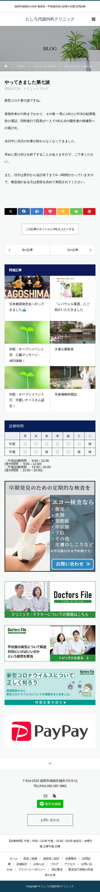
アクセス (69, 864)
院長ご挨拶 (30, 858)
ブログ (54, 864)
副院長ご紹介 (51, 858)
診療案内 (71, 858)
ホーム (14, 858)
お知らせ (38, 864)
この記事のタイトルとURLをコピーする (49, 229)
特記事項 (57, 869)
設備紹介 (22, 864)
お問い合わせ (50, 820)
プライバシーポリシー (32, 869)
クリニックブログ (36, 88)
